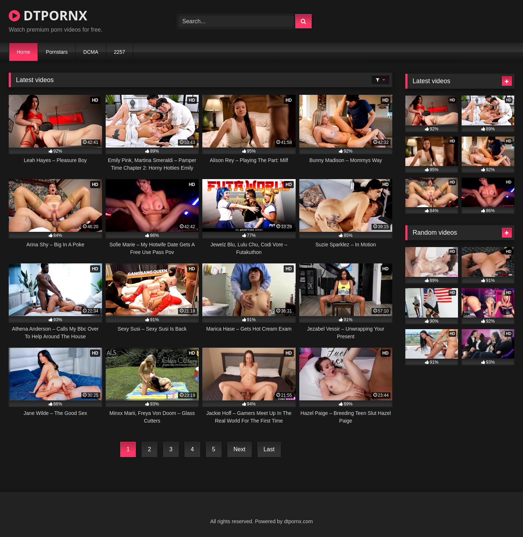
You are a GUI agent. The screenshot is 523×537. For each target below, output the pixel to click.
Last (269, 449)
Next (240, 449)
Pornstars (57, 52)
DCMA (90, 52)
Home (23, 52)
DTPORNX (48, 15)
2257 (119, 52)
